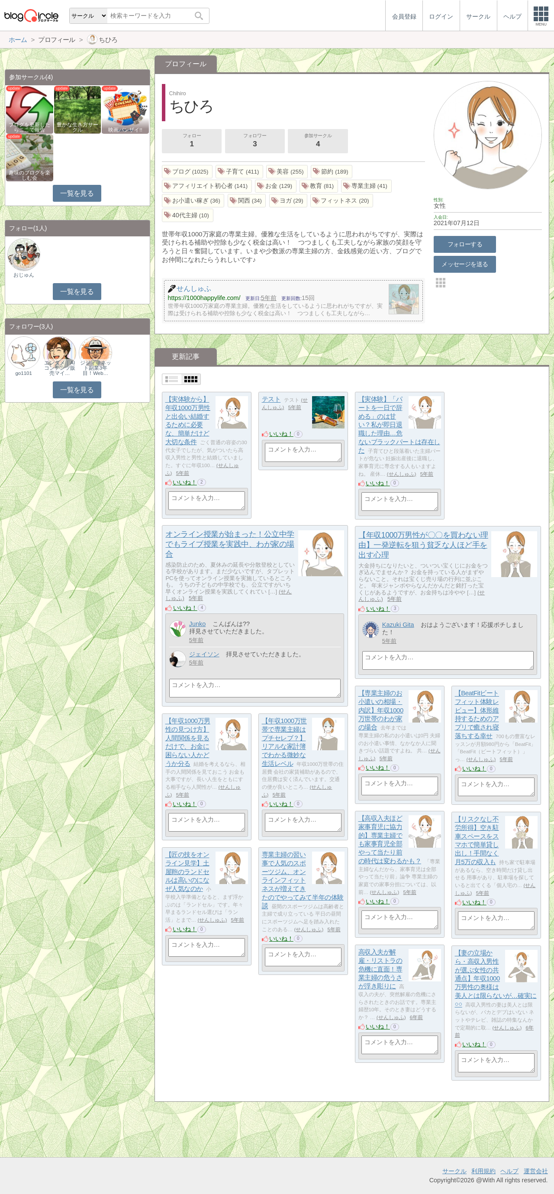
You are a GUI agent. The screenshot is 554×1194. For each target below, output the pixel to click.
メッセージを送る (464, 264)
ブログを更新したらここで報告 (29, 127)
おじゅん (23, 275)
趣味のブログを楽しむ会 (29, 175)
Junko (197, 623)
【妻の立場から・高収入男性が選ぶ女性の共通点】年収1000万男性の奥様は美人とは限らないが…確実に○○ (496, 978)
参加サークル (318, 141)
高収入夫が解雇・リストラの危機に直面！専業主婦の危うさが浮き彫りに (380, 969)
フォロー (191, 141)
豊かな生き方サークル (77, 127)
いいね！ (185, 482)
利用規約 (483, 1171)
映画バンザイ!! (125, 129)
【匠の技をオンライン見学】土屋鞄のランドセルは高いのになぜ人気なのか (187, 872)
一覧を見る (76, 193)
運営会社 (536, 1171)
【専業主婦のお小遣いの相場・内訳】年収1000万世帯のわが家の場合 (380, 710)
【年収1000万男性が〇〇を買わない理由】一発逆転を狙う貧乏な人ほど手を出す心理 (423, 545)
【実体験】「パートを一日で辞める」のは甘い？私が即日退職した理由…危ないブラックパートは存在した (399, 425)
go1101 (23, 373)
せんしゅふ (402, 474)
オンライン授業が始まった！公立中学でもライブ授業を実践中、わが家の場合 (229, 544)
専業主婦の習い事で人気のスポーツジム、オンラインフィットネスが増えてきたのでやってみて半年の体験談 (303, 880)
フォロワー (255, 141)
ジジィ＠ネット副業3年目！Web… (95, 368)
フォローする (465, 244)
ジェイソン (204, 654)
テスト (271, 399)
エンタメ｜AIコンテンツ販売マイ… (59, 368)
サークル (454, 1171)
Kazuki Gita (398, 624)
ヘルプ (509, 1171)
